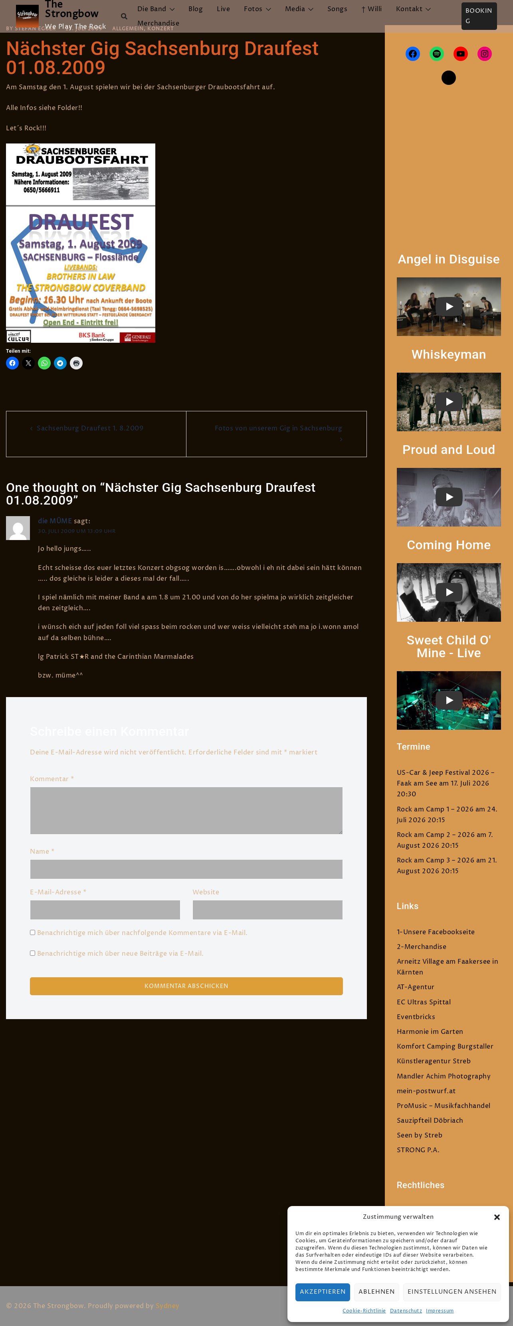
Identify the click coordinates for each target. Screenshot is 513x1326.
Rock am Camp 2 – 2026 (436, 835)
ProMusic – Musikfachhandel (444, 1106)
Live (223, 9)
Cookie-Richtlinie (364, 1311)
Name (42, 851)
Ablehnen (377, 1292)
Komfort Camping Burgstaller (445, 1046)
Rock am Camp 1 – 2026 (435, 809)
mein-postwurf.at (426, 1091)
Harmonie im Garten (430, 1031)
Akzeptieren (323, 1292)
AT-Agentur (416, 987)
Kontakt (409, 9)
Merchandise (158, 23)
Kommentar (52, 779)
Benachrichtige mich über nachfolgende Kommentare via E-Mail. (142, 933)
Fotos (253, 9)
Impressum (440, 1311)
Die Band (151, 9)
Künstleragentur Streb (434, 1061)
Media (295, 9)
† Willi (371, 9)
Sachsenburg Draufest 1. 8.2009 (90, 428)
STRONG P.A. (418, 1150)
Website (206, 892)
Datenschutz (406, 1311)
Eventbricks (416, 1017)
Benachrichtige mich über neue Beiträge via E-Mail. (120, 953)
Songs (337, 9)
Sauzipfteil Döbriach (430, 1120)
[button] (497, 1217)
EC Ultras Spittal (424, 1002)
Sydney (168, 1306)
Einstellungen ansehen (452, 1292)
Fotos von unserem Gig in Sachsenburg (279, 428)
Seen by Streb (420, 1135)
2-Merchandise (422, 947)
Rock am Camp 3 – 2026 (436, 860)
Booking (478, 16)
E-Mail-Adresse (58, 892)
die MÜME (55, 521)
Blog (195, 9)
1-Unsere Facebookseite (436, 932)
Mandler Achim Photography (444, 1076)
